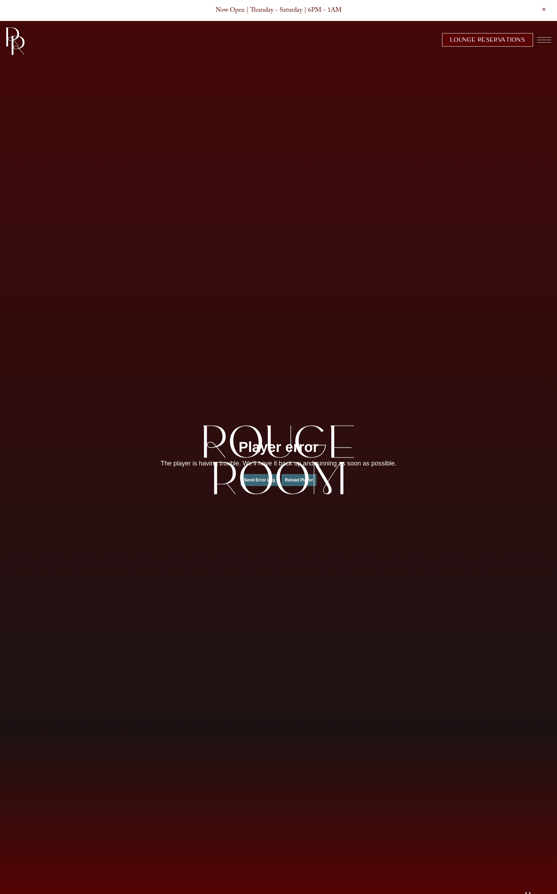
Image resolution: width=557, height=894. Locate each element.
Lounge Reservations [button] (487, 39)
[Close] (544, 9)
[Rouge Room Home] (15, 41)
